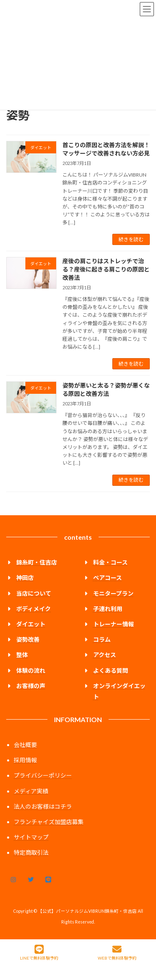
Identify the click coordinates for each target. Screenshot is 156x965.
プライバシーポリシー (43, 775)
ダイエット (30, 624)
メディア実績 (31, 790)
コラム (102, 639)
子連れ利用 (107, 608)
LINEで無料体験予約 (39, 952)
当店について (33, 592)
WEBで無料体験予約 (117, 952)
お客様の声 (30, 685)
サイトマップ (31, 837)
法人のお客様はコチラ (43, 806)
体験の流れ (30, 670)
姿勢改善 (28, 639)
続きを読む (131, 239)
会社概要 (25, 744)
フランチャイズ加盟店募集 (49, 821)
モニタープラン (113, 592)
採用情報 (25, 760)
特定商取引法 (31, 852)
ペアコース (107, 577)
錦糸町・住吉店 (36, 562)
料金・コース (110, 562)
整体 (22, 654)
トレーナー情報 (113, 624)
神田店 (25, 577)
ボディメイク (33, 608)
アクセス (104, 654)
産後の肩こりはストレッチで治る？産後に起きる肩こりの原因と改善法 (106, 269)
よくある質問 (110, 670)
